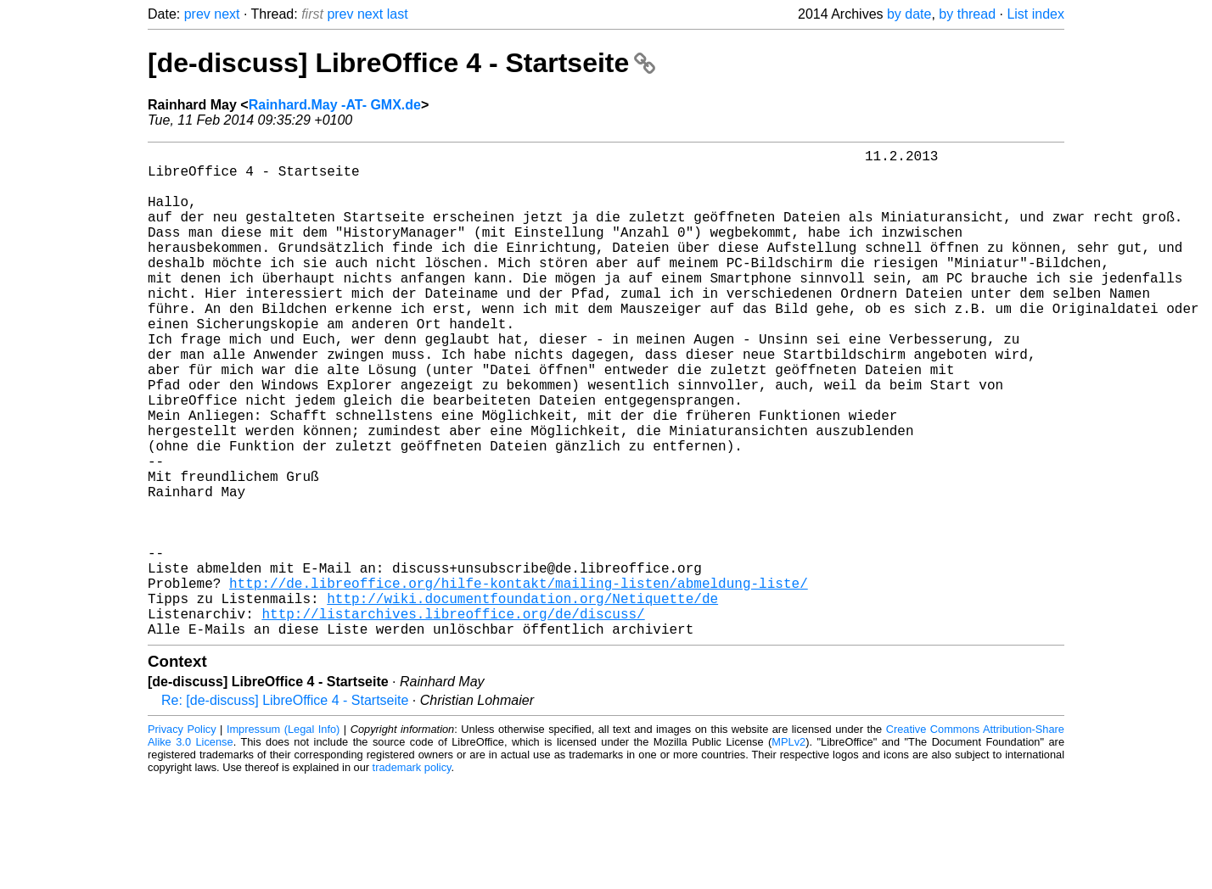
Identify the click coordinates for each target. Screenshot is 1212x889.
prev (197, 14)
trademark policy (412, 875)
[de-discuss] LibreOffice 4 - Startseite (401, 63)
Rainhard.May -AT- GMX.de (335, 105)
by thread (967, 14)
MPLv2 (788, 850)
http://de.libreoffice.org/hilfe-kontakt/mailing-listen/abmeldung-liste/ (518, 681)
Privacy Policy (182, 837)
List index (1035, 14)
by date (909, 14)
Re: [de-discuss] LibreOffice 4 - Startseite (284, 809)
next (226, 14)
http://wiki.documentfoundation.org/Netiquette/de (522, 700)
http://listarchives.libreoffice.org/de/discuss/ (452, 718)
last (397, 14)
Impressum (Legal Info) (283, 837)
